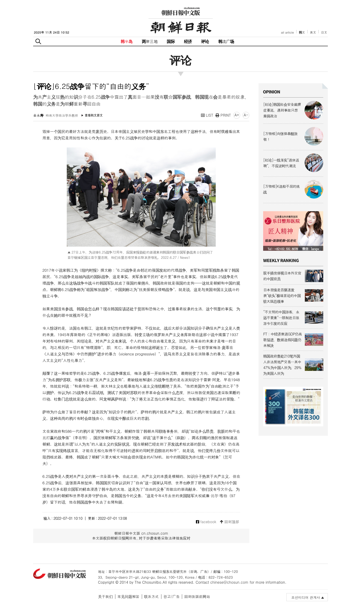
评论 (205, 41)
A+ (236, 115)
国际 (171, 41)
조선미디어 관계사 (305, 597)
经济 (188, 41)
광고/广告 (171, 596)
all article (287, 32)
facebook (206, 521)
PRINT (223, 115)
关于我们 (105, 596)
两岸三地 (150, 41)
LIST (207, 115)
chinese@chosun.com (229, 582)
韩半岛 (127, 41)
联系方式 (151, 596)
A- (246, 115)
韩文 (302, 32)
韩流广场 (226, 41)
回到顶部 (229, 521)
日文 (324, 32)
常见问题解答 (128, 596)
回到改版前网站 (197, 596)
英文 (313, 32)
